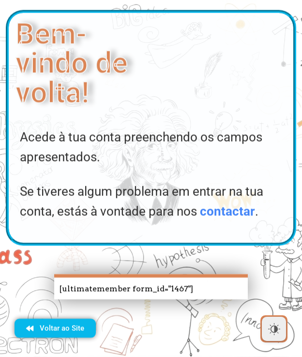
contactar (227, 213)
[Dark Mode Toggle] (273, 328)
